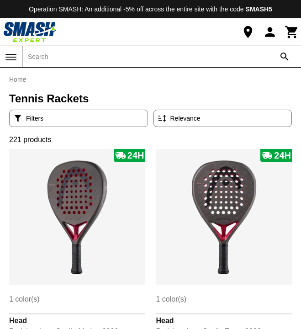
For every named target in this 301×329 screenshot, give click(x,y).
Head (18, 320)
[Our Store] (248, 32)
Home (17, 79)
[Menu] (11, 57)
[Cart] (292, 32)
